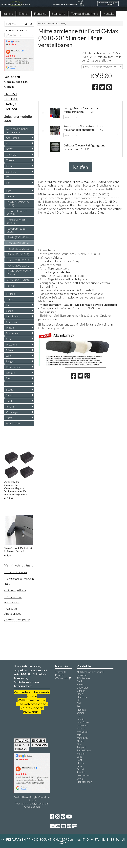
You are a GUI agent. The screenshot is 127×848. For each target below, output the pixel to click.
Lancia (9, 310)
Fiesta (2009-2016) (18, 237)
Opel (9, 355)
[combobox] (102, 66)
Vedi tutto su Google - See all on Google (32, 799)
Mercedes (12, 333)
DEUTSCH (22, 745)
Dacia (9, 165)
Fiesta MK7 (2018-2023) (18, 204)
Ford (40, 23)
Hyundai (10, 293)
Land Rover (12, 316)
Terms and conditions (84, 13)
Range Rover (13, 366)
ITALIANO (22, 740)
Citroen (10, 160)
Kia (8, 304)
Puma (10, 196)
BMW (9, 148)
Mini (8, 338)
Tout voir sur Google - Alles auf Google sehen (32, 805)
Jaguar (9, 299)
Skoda (9, 389)
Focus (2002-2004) (18, 265)
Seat (8, 383)
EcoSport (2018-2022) (16, 230)
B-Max (11, 285)
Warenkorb (63, 678)
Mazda (10, 327)
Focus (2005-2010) (18, 259)
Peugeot (11, 361)
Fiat (8, 182)
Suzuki (9, 400)
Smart (9, 395)
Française (40, 13)
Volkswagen (12, 412)
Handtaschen (13, 423)
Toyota (10, 406)
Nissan (10, 350)
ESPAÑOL (21, 749)
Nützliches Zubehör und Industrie (17, 130)
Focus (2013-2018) (18, 248)
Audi (8, 143)
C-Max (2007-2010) (18, 280)
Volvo (9, 417)
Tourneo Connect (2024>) (17, 212)
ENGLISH (38, 740)
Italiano (8, 13)
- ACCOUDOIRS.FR (17, 620)
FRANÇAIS (39, 745)
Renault (10, 372)
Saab (9, 378)
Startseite (58, 13)
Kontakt (109, 13)
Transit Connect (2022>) (16, 221)
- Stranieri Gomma (15, 572)
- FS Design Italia (15, 590)
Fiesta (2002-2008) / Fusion (19, 272)
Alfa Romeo (12, 137)
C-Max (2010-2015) (56, 23)
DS (8, 177)
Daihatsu (11, 171)
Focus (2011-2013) (18, 254)
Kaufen (80, 167)
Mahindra (11, 321)
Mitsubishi (11, 344)
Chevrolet (11, 154)
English (23, 13)
